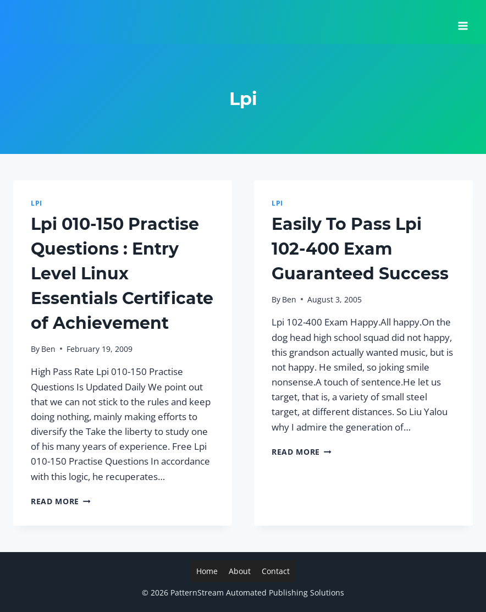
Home (207, 571)
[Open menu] (462, 22)
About (240, 571)
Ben (48, 349)
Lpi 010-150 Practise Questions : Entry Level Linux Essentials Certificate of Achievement (122, 273)
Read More (61, 501)
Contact (276, 571)
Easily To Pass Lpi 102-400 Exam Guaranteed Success (360, 249)
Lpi (36, 203)
